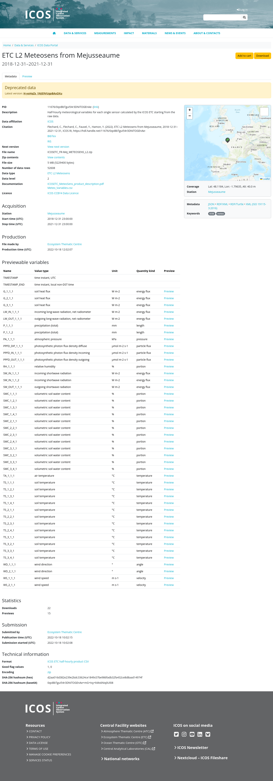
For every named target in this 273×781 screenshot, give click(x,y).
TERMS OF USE (38, 748)
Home (7, 45)
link (96, 107)
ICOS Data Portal (47, 45)
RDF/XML (223, 204)
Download (262, 55)
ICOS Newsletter (192, 747)
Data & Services (75, 33)
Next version (10, 146)
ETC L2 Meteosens (59, 173)
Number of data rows (16, 168)
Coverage (193, 186)
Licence (7, 193)
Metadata (11, 76)
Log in (242, 9)
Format (7, 661)
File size (7, 162)
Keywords (193, 213)
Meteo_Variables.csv (60, 188)
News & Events (175, 33)
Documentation (12, 184)
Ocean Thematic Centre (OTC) (123, 743)
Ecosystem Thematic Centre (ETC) (125, 737)
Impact (129, 33)
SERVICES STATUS (40, 760)
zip (49, 672)
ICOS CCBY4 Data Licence (63, 193)
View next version (58, 146)
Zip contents (10, 157)
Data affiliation (12, 121)
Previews (8, 613)
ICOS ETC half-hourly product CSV (68, 661)
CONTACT (35, 731)
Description (9, 112)
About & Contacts (207, 33)
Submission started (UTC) (18, 642)
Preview (27, 76)
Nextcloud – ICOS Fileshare (202, 757)
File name (8, 152)
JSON (211, 204)
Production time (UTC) (16, 249)
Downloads (9, 608)
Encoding (8, 672)
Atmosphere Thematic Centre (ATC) (127, 731)
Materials (149, 33)
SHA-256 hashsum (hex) (17, 677)
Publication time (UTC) (17, 637)
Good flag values (13, 667)
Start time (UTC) (12, 219)
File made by (10, 244)
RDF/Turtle (237, 204)
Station (7, 213)
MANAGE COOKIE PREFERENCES (50, 754)
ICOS (50, 121)
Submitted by (11, 632)
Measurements (105, 33)
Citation (7, 127)
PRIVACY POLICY (39, 737)
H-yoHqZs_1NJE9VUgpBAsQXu (43, 93)
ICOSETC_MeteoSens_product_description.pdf (76, 184)
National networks (121, 758)
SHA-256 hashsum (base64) (19, 682)
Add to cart (244, 55)
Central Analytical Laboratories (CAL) (127, 748)
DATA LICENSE (38, 743)
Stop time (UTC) (12, 224)
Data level (8, 178)
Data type (8, 173)
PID (4, 107)
